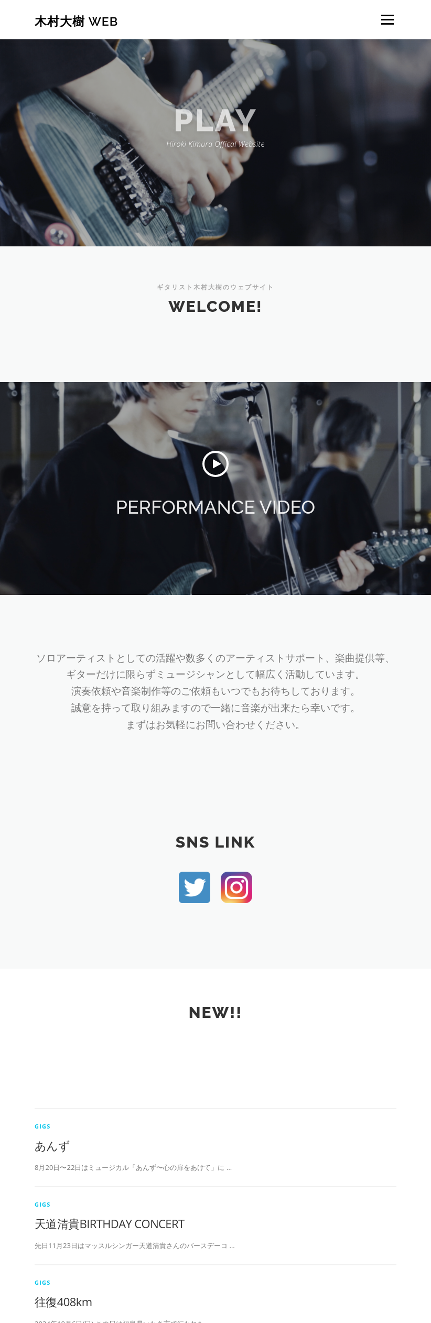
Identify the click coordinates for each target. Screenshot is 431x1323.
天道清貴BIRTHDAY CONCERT (109, 1283)
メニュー (387, 19)
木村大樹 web (76, 21)
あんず (52, 1205)
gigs (42, 1186)
